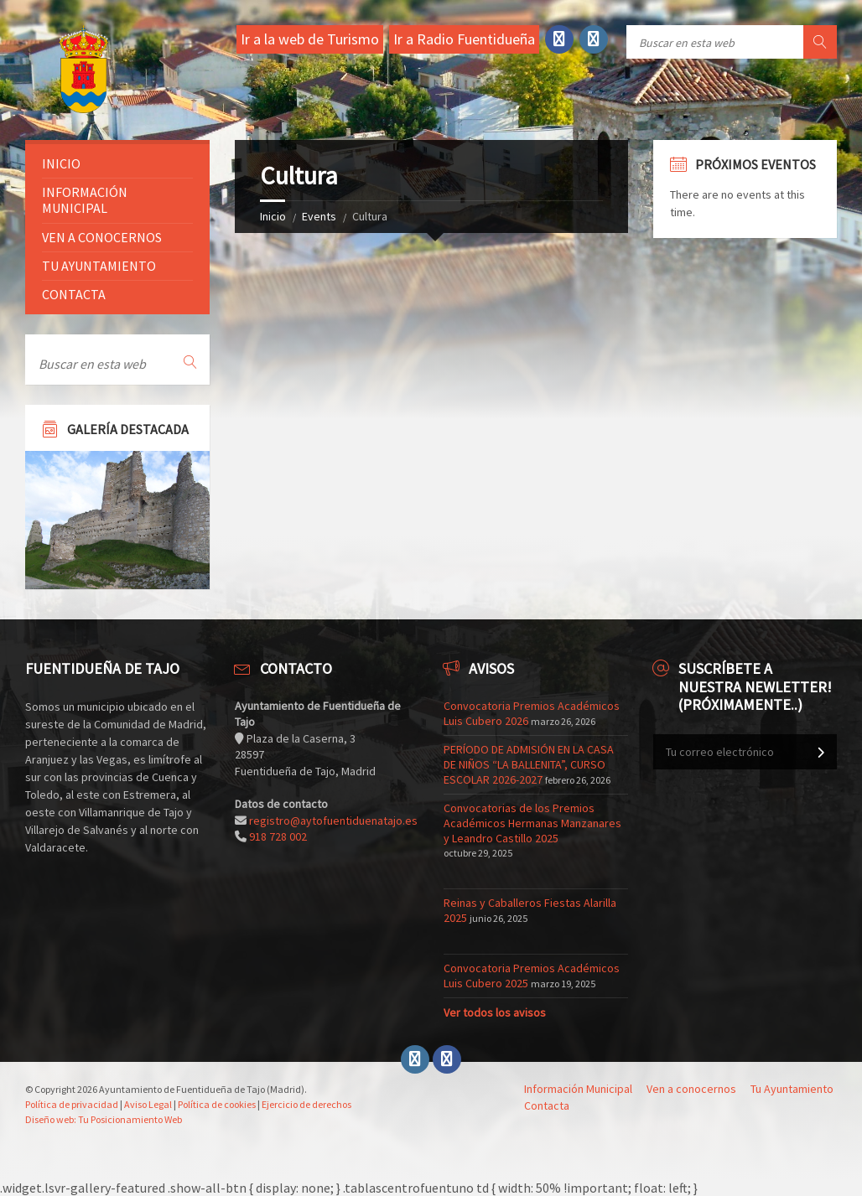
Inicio (273, 216)
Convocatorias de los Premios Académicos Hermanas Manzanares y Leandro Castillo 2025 (532, 823)
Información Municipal (84, 200)
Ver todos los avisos (495, 1012)
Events (319, 216)
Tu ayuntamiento (99, 265)
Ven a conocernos (102, 237)
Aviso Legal (148, 1104)
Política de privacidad (71, 1104)
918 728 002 (278, 836)
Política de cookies (217, 1104)
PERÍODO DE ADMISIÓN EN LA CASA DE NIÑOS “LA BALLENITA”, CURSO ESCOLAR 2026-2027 (529, 764)
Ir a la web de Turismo (310, 39)
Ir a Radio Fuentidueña (464, 39)
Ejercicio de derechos (306, 1104)
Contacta (74, 294)
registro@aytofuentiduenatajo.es (333, 820)
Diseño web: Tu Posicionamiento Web (103, 1119)
